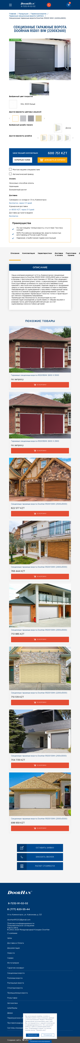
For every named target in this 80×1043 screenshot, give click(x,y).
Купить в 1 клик (22, 160)
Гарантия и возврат (15, 967)
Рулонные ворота (14, 977)
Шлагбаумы (12, 1007)
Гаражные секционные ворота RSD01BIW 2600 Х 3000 (35, 375)
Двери (10, 1012)
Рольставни (12, 997)
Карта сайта (12, 927)
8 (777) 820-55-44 (18, 908)
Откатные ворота (15, 987)
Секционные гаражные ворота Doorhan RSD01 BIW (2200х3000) (39, 692)
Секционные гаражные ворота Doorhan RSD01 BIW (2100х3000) (39, 755)
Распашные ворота (15, 982)
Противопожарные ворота (18, 1022)
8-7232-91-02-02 (27, 6)
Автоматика (12, 1002)
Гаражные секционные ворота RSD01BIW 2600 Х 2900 (35, 440)
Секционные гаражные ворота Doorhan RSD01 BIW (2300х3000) (39, 629)
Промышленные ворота (17, 992)
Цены (9, 937)
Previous (9, 118)
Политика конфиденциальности (20, 923)
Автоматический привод (23, 173)
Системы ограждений (16, 1027)
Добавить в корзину (52, 159)
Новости (11, 952)
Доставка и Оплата (15, 942)
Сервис (10, 957)
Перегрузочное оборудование (20, 1017)
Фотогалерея (13, 962)
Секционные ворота (15, 972)
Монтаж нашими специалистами (26, 169)
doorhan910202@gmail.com (18, 919)
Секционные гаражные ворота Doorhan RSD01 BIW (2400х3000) (39, 566)
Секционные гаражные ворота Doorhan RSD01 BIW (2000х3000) (39, 818)
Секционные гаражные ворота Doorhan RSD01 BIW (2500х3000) (39, 503)
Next (44, 118)
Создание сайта (19, 1039)
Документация (13, 947)
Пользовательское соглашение (20, 925)
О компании (12, 932)
